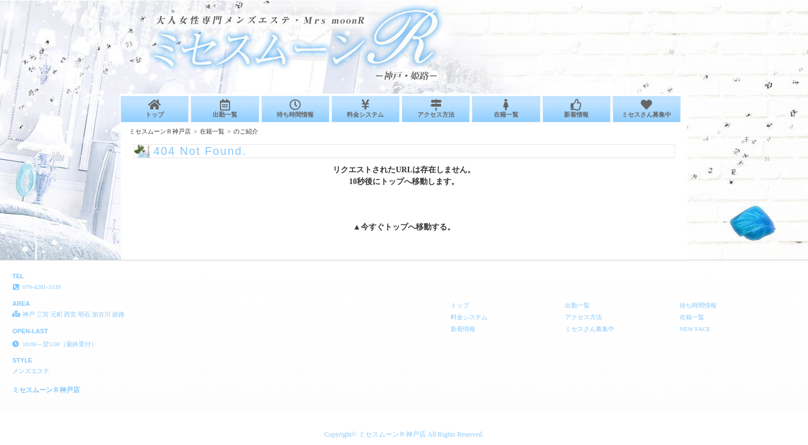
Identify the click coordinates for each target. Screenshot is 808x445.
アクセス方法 (435, 108)
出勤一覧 (224, 108)
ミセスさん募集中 (646, 108)
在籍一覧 (505, 108)
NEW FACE (695, 328)
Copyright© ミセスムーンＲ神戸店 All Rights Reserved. (404, 434)
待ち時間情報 (295, 108)
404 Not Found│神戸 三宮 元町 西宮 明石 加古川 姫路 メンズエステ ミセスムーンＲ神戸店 (674, 4)
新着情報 (576, 108)
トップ (154, 108)
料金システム (365, 108)
